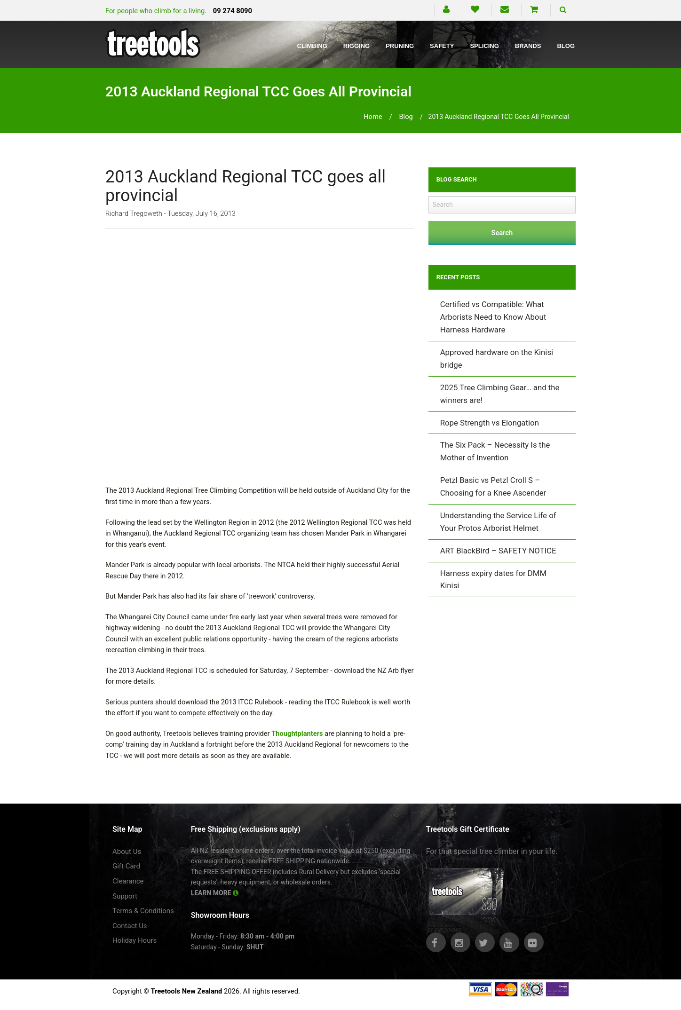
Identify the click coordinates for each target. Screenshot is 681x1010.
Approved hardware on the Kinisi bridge (497, 358)
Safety (442, 45)
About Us (126, 851)
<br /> (259, 355)
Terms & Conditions (143, 911)
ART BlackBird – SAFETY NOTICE (498, 550)
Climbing (312, 45)
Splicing (484, 45)
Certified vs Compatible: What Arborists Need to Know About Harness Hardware (493, 317)
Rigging (356, 45)
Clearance (128, 881)
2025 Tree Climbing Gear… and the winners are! (500, 394)
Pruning (400, 45)
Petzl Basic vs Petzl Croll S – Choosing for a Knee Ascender (493, 486)
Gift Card (126, 866)
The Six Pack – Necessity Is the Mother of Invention (495, 451)
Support (124, 896)
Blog (566, 45)
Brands (528, 45)
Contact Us (129, 926)
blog (405, 116)
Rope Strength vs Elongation (489, 422)
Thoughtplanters (297, 733)
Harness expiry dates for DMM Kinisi (493, 579)
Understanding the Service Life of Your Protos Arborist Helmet (498, 522)
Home (373, 116)
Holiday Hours (134, 940)
